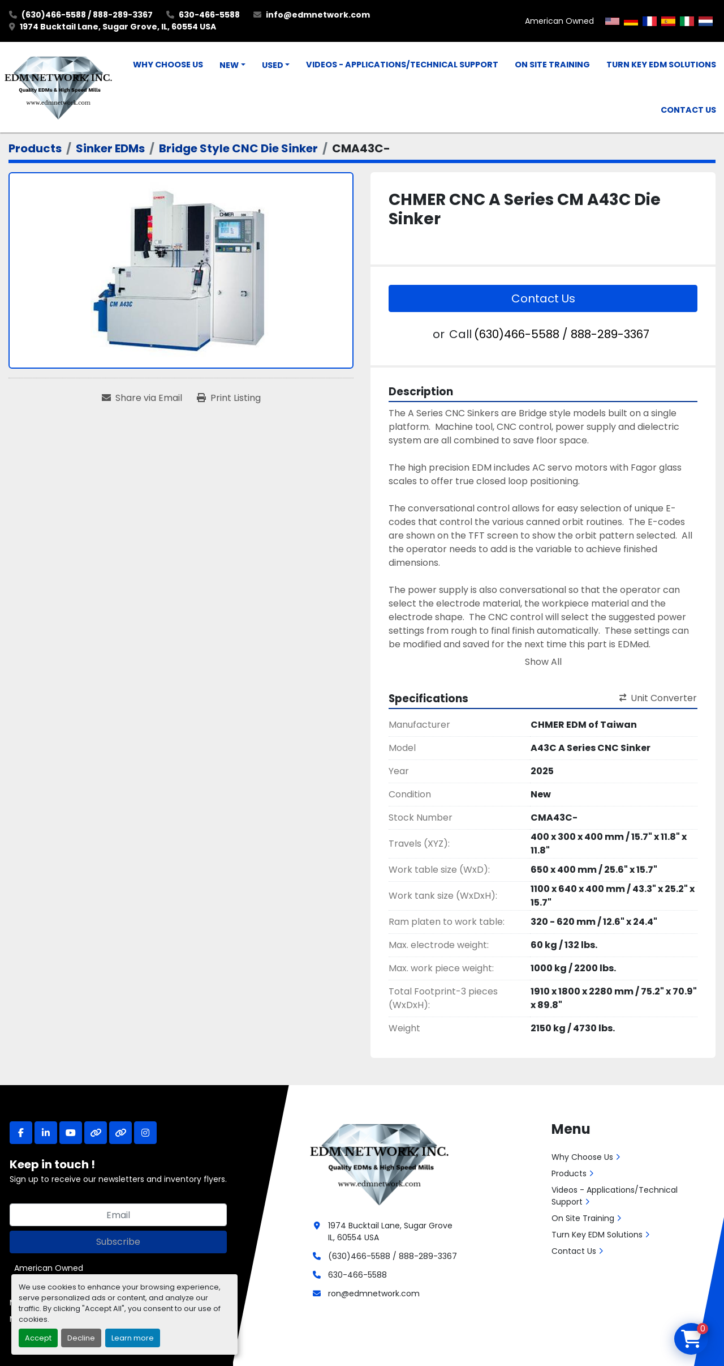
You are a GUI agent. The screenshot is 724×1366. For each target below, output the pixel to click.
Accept (38, 1338)
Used (272, 65)
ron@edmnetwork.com (374, 1293)
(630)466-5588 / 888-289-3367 (87, 14)
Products (569, 1173)
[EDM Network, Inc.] (379, 1163)
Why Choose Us (168, 64)
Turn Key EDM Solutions (661, 64)
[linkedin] (46, 1132)
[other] (95, 1132)
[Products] (35, 148)
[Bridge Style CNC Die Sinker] (238, 148)
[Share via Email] (141, 398)
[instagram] (145, 1132)
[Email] (118, 1214)
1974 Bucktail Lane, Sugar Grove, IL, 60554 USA (118, 26)
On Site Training (552, 64)
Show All (543, 661)
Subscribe (118, 1241)
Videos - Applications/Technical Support (402, 64)
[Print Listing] (228, 398)
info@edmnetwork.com (318, 14)
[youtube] (70, 1132)
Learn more (132, 1338)
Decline (81, 1338)
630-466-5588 (209, 14)
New (229, 65)
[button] (232, 65)
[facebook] (21, 1132)
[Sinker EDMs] (110, 148)
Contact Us (688, 110)
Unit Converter (658, 698)
